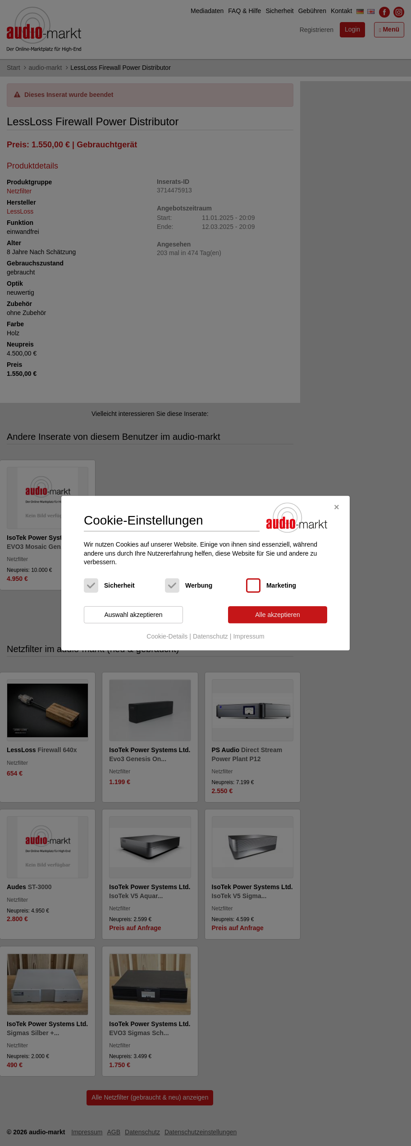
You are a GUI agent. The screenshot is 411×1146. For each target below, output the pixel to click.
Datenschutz (210, 636)
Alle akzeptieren (277, 614)
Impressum (248, 636)
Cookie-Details (166, 636)
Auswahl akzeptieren (133, 614)
